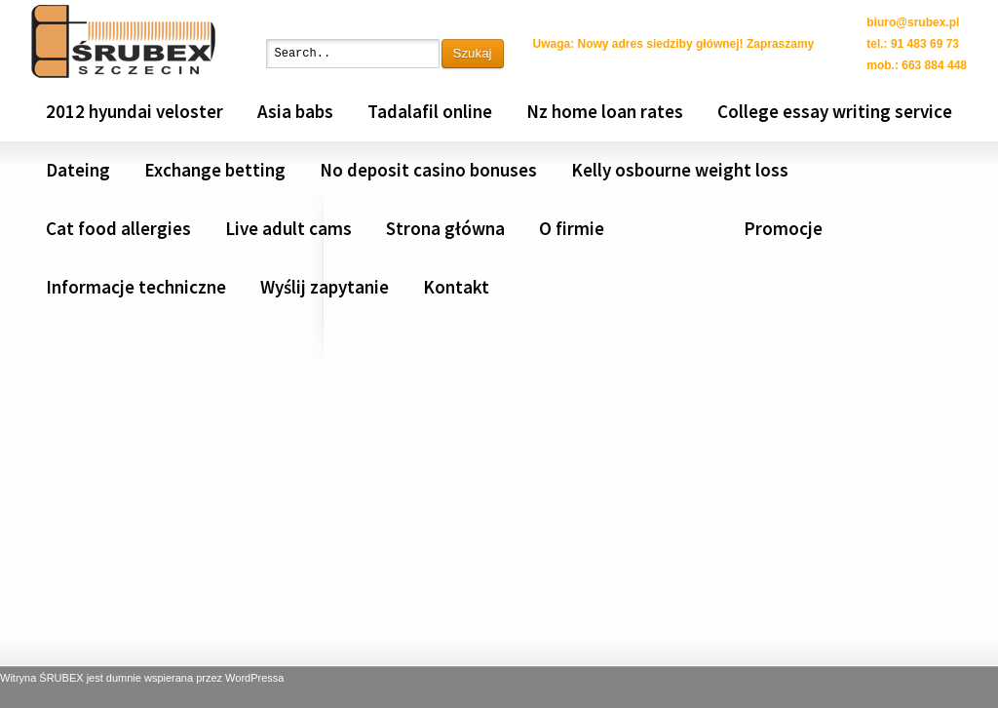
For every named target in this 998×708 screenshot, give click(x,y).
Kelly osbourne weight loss (679, 169)
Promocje (783, 228)
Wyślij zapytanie (324, 286)
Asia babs (295, 111)
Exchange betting (215, 169)
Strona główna (445, 228)
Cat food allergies (118, 228)
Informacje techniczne (136, 286)
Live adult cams (288, 228)
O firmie (571, 228)
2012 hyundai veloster (134, 111)
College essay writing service (834, 111)
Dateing (78, 169)
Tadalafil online (429, 111)
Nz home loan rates (604, 111)
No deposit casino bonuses (428, 169)
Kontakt (456, 286)
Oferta (665, 228)
